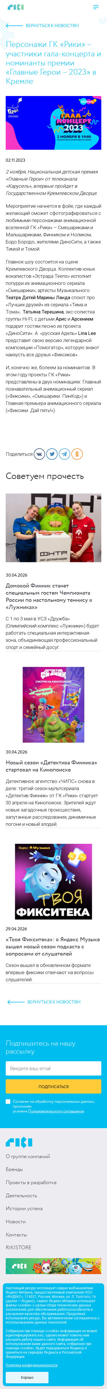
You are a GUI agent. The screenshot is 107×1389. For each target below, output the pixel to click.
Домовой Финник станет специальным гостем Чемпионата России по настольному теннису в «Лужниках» (49, 596)
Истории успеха (24, 1208)
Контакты (16, 1235)
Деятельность (21, 1196)
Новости (16, 1222)
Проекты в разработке (31, 1182)
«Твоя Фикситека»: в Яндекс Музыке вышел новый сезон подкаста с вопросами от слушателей (53, 947)
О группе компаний (28, 1156)
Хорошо (27, 1378)
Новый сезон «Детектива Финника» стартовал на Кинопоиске (51, 766)
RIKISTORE (18, 1248)
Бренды (14, 1169)
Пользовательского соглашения (56, 1111)
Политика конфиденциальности (32, 1365)
